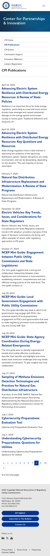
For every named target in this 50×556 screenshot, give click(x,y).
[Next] (4, 467)
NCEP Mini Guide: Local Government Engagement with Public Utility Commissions (22, 301)
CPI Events (9, 49)
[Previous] (4, 463)
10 (45, 463)
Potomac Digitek (8, 552)
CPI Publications (12, 44)
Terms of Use (22, 550)
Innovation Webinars (13, 59)
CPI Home (8, 40)
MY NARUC (20, 513)
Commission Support (13, 54)
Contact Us (20, 524)
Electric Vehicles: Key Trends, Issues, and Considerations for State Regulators (21, 216)
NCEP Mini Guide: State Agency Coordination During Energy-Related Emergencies (23, 341)
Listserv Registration (13, 64)
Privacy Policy (7, 550)
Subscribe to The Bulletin (20, 518)
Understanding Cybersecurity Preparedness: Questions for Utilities (21, 442)
